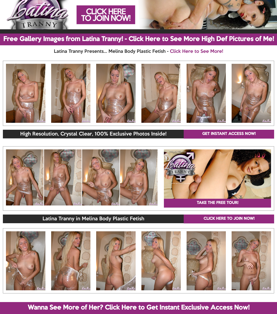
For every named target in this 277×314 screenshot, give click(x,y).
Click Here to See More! (196, 51)
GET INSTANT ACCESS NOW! (229, 134)
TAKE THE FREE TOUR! (217, 203)
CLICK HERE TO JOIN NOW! (229, 219)
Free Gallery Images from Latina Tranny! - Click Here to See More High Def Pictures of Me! (138, 39)
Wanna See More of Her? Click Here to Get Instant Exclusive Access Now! (138, 308)
